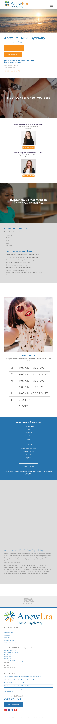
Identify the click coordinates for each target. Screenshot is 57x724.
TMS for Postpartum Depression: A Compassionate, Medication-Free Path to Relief (22, 676)
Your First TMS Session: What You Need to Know (15, 682)
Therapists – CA (8, 630)
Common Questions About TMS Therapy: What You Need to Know (18, 689)
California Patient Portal (10, 643)
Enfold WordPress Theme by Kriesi (41, 717)
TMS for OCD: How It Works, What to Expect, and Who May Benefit (19, 679)
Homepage (7, 635)
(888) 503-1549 (12, 699)
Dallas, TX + (7, 656)
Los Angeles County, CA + (11, 652)
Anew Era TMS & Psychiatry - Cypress (15, 661)
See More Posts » (9, 691)
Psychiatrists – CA (8, 632)
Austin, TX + (7, 654)
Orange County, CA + (10, 650)
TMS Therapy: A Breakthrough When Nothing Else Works (16, 685)
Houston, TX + (8, 659)
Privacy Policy (7, 637)
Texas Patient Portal (9, 640)
